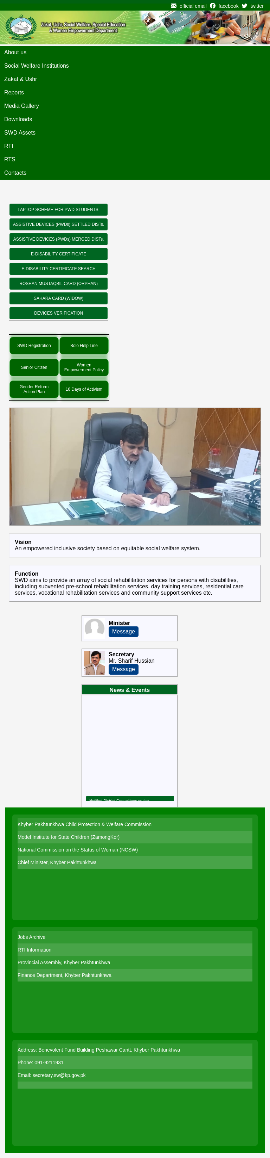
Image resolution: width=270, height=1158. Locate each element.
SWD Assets (20, 133)
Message (123, 631)
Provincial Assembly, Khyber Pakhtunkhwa (64, 962)
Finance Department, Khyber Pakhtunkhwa (64, 975)
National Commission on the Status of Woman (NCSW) (78, 850)
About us (15, 52)
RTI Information (34, 950)
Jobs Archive (31, 937)
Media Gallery (21, 106)
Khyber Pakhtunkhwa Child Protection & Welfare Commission (85, 824)
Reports (14, 92)
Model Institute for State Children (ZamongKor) (69, 837)
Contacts (15, 173)
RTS (9, 159)
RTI (8, 146)
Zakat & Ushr (20, 79)
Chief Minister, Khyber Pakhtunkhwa (57, 862)
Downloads (18, 119)
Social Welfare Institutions (36, 66)
